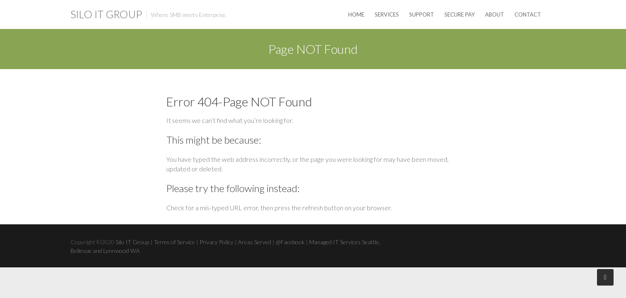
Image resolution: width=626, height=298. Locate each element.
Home (356, 14)
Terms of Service (174, 241)
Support (421, 14)
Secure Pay (459, 14)
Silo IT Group (106, 14)
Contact (527, 14)
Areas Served (254, 241)
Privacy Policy (216, 241)
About (494, 14)
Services (387, 14)
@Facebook (290, 241)
